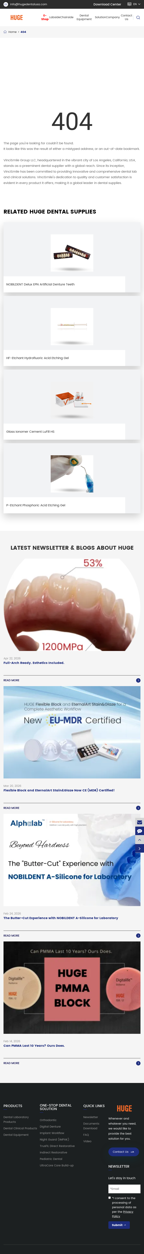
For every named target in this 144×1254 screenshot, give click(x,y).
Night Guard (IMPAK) (54, 1139)
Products (13, 1106)
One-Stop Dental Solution (56, 1107)
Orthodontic (48, 1120)
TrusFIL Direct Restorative (57, 1146)
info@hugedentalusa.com (25, 4)
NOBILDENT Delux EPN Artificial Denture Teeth (40, 284)
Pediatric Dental (51, 1159)
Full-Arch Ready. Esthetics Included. (34, 663)
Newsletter (90, 1117)
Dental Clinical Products (20, 1128)
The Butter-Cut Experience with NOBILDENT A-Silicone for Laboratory (61, 918)
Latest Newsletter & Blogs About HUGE (72, 548)
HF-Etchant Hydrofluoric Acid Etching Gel (37, 358)
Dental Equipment (84, 17)
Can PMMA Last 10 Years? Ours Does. (34, 1046)
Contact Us (126, 17)
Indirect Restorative (53, 1152)
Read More (72, 680)
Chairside (66, 17)
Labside (54, 17)
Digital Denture (50, 1126)
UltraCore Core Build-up (57, 1165)
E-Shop (45, 17)
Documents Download (91, 1126)
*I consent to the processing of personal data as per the (124, 1207)
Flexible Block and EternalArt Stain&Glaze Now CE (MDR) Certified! (59, 790)
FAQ (86, 1135)
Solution (100, 17)
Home (12, 32)
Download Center (107, 4)
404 (23, 32)
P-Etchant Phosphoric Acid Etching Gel (35, 505)
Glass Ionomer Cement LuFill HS (30, 431)
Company (113, 17)
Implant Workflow (52, 1133)
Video (87, 1141)
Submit (119, 1225)
